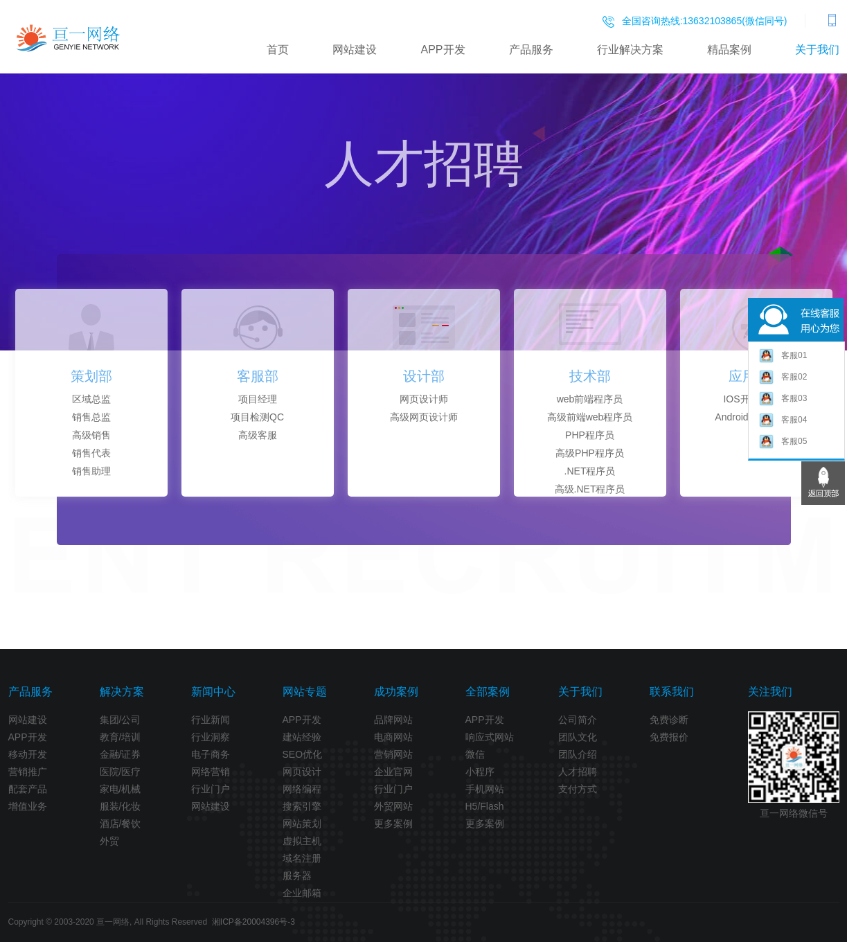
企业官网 (393, 771)
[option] (91, 392)
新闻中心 (213, 691)
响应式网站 (489, 737)
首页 (278, 49)
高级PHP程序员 (589, 453)
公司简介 (577, 719)
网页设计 (302, 771)
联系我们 (672, 691)
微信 (475, 754)
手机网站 (484, 788)
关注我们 (770, 691)
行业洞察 (210, 737)
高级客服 (257, 435)
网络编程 (302, 788)
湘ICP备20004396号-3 (253, 922)
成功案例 (396, 691)
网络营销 (210, 771)
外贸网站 (393, 806)
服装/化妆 (120, 806)
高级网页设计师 (424, 417)
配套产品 (27, 788)
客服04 (782, 421)
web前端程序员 (590, 399)
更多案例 (393, 823)
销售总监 (91, 417)
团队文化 (577, 737)
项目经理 (257, 399)
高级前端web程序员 (590, 417)
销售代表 (91, 453)
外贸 (109, 840)
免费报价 (669, 737)
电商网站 (393, 737)
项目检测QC (257, 417)
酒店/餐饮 (120, 823)
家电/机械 (120, 788)
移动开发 (27, 754)
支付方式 (577, 788)
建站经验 (302, 737)
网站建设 (354, 49)
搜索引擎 (302, 806)
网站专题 (305, 691)
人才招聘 (577, 771)
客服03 (782, 399)
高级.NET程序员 (590, 489)
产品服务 (531, 49)
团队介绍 (577, 754)
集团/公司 (120, 719)
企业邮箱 (302, 892)
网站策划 (302, 823)
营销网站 (393, 754)
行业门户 (210, 788)
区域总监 (91, 399)
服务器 (297, 875)
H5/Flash (484, 806)
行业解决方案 (630, 49)
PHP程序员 (589, 435)
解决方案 (122, 691)
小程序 (479, 771)
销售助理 (91, 471)
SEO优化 (303, 754)
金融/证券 (120, 754)
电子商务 (210, 754)
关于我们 (817, 49)
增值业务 (27, 806)
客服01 (782, 356)
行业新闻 (210, 719)
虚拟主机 (302, 840)
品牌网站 (393, 719)
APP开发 (442, 49)
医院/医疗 (120, 771)
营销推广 (27, 771)
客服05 (782, 442)
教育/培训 (120, 737)
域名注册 (302, 858)
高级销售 (91, 435)
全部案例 (487, 691)
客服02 (782, 378)
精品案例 (729, 49)
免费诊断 (669, 719)
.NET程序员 (590, 471)
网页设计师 (424, 399)
